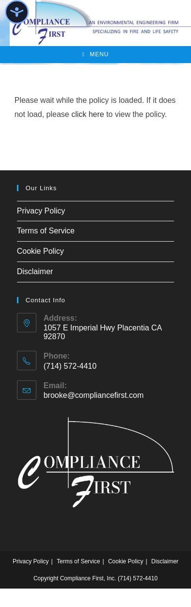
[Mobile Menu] (95, 54)
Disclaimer (35, 271)
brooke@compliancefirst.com (94, 395)
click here (87, 114)
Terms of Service (46, 231)
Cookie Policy (40, 251)
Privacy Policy (41, 211)
